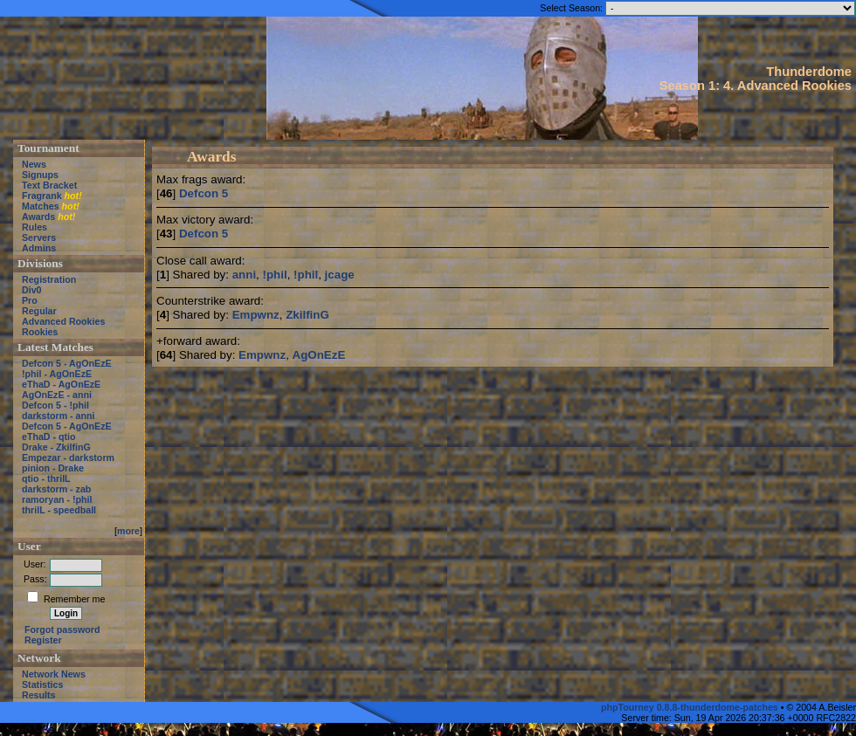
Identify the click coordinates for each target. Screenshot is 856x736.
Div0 (32, 290)
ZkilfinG (307, 314)
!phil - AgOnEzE (57, 373)
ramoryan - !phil (57, 499)
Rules (34, 227)
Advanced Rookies (63, 321)
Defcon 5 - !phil (55, 405)
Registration (49, 279)
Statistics (42, 684)
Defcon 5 (203, 193)
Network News (54, 674)
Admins (39, 248)
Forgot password (62, 629)
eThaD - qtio (49, 436)
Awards (38, 216)
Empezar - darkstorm (68, 457)
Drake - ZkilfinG (56, 447)
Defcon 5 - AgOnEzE (67, 363)
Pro (30, 300)
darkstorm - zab (56, 489)
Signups (40, 174)
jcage (340, 274)
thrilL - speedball (59, 510)
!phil (275, 274)
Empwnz (256, 314)
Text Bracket (49, 185)
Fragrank (42, 195)
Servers (39, 237)
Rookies (40, 332)
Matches (40, 206)
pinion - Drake (53, 468)
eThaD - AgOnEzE (61, 384)
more (128, 531)
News (34, 164)
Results (39, 695)
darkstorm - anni (58, 415)
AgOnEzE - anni (57, 394)
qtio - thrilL (46, 478)
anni (244, 274)
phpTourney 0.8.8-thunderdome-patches (691, 707)
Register (43, 640)
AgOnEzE (319, 354)
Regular (39, 311)
